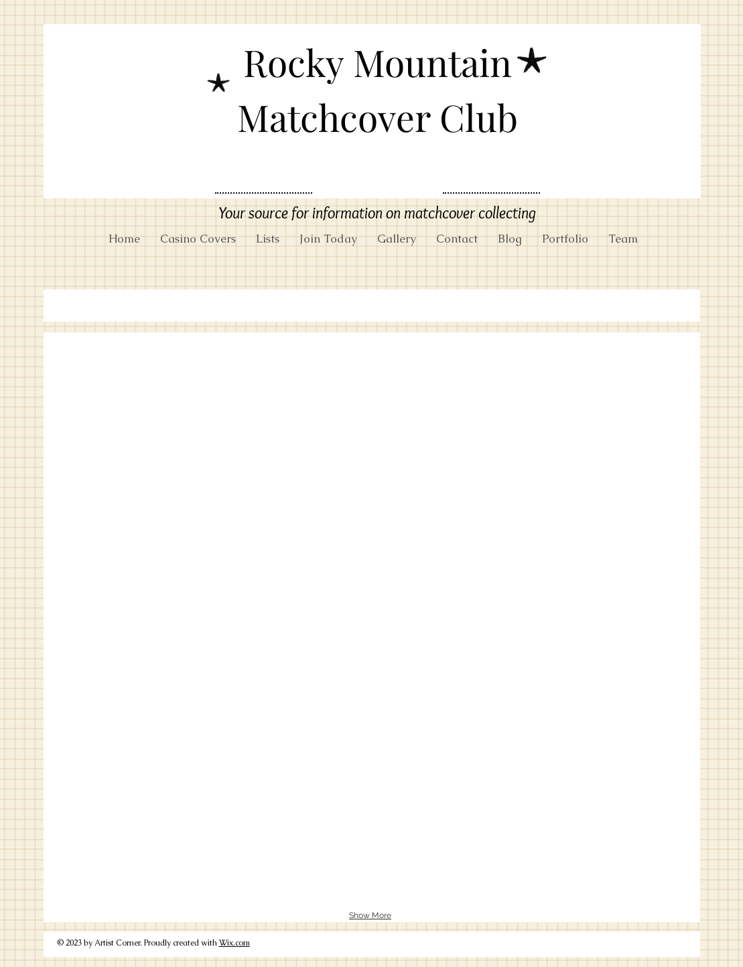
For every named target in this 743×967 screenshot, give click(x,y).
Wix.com (234, 943)
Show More (370, 915)
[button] (155, 427)
